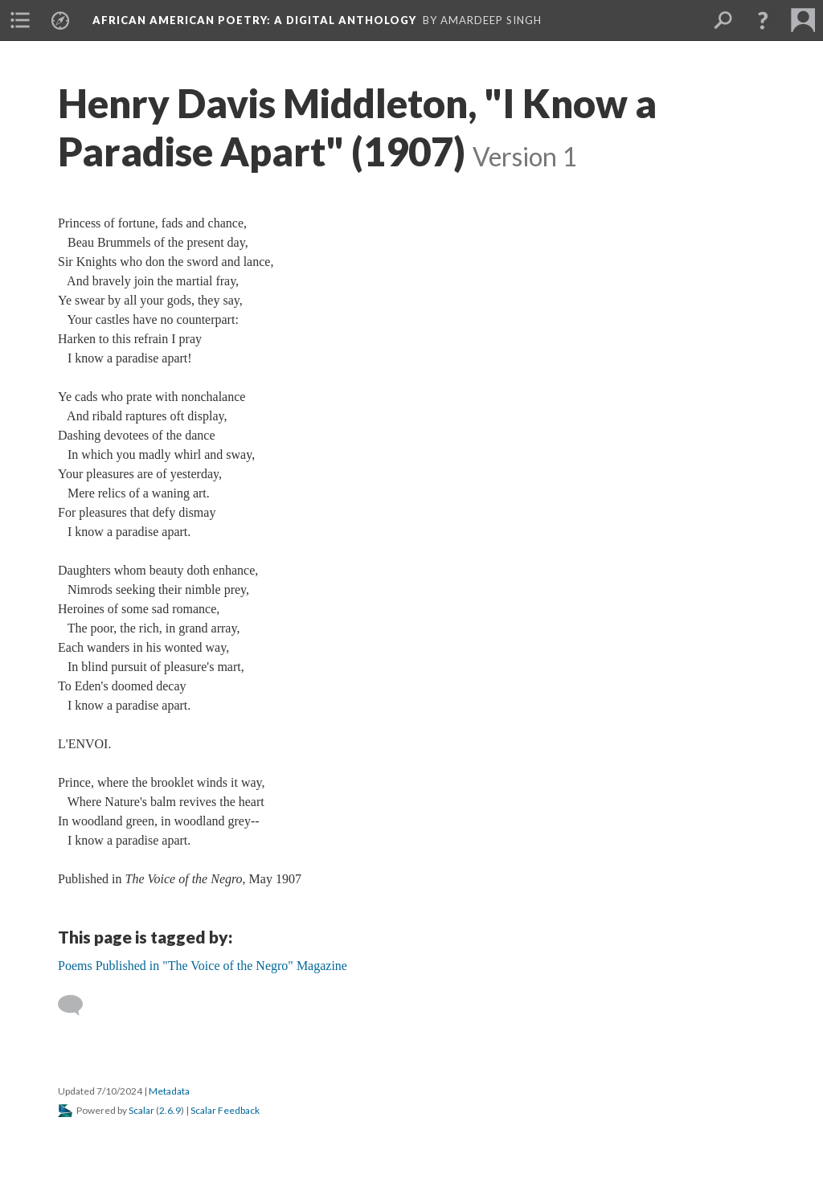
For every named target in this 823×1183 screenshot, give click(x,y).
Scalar (141, 1110)
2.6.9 (170, 1110)
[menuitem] (20, 20)
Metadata (169, 1091)
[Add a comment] (77, 1005)
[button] (763, 20)
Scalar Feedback (225, 1110)
